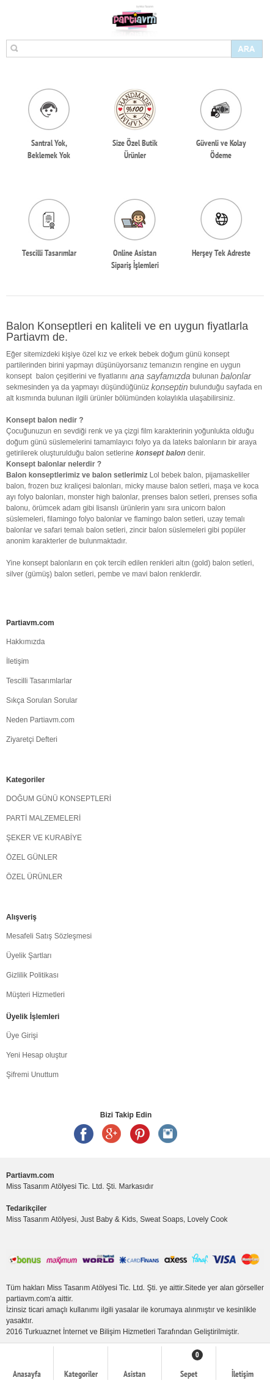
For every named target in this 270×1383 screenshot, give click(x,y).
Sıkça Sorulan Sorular (42, 700)
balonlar (236, 376)
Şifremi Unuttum (32, 1074)
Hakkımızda (25, 641)
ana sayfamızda (160, 376)
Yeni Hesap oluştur (36, 1055)
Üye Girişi (22, 1035)
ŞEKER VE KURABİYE (44, 837)
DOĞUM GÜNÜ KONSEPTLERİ (58, 798)
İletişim (17, 661)
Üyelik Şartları (29, 955)
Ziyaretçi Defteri (31, 739)
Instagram (168, 1134)
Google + (112, 1134)
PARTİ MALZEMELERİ (43, 818)
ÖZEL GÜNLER (31, 857)
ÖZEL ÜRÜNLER (34, 877)
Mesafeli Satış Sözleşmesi (49, 936)
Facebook (83, 1134)
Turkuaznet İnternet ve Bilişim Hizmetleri (89, 1331)
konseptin (169, 387)
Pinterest (140, 1134)
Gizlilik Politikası (32, 975)
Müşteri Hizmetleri (35, 994)
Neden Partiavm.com (40, 720)
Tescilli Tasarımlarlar (39, 681)
